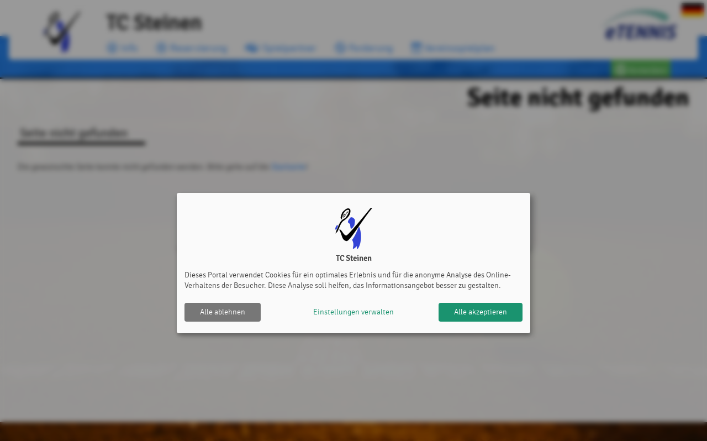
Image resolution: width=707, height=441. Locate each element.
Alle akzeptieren (480, 312)
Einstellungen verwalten (353, 312)
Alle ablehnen (222, 312)
